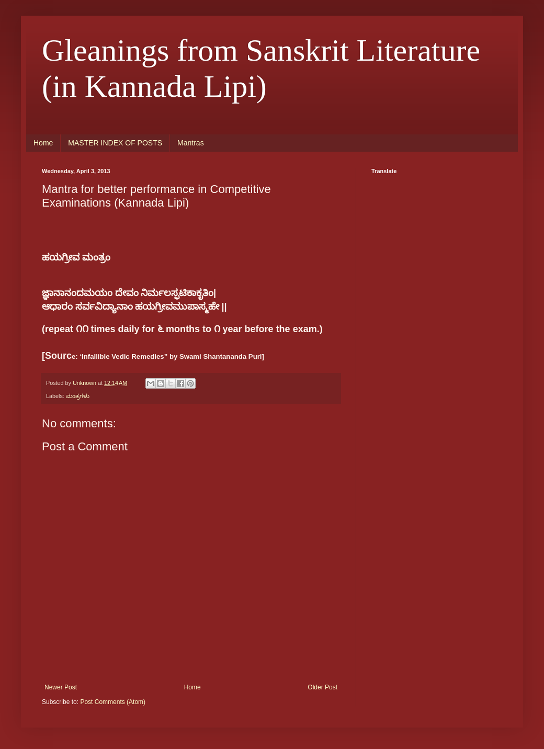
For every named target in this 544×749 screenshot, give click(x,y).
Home (43, 143)
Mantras (190, 143)
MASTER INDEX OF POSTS (115, 143)
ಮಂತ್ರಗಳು (77, 396)
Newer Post (60, 687)
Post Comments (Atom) (112, 702)
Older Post (322, 687)
